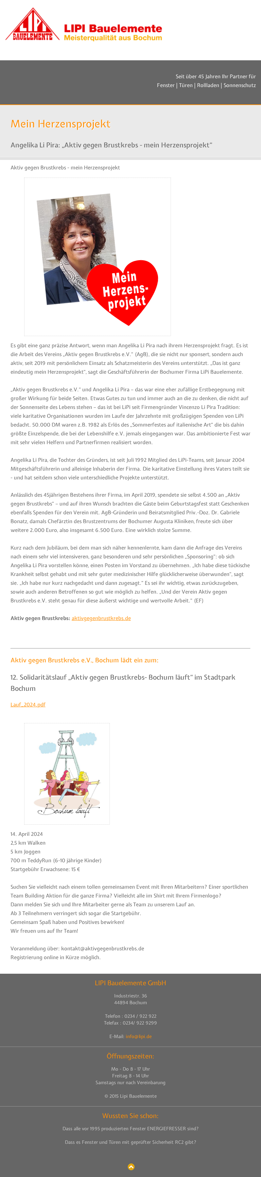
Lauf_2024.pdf (28, 704)
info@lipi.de (139, 1036)
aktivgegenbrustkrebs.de (101, 618)
